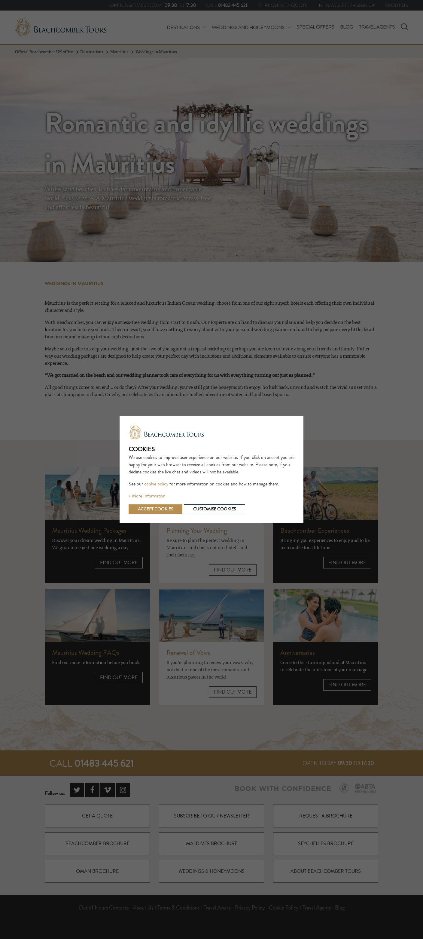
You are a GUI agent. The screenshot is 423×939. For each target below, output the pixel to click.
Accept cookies (155, 509)
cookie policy (156, 484)
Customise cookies (214, 509)
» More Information (147, 496)
